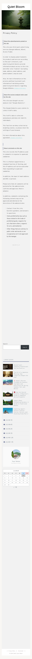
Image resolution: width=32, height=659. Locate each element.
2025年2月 (8, 429)
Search (5, 344)
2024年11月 (9, 442)
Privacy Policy (12, 651)
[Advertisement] (16, 292)
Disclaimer (21, 651)
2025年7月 (8, 420)
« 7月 (15, 487)
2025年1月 (8, 433)
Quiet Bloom (16, 6)
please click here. (20, 88)
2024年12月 (9, 438)
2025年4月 (8, 424)
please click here (16, 138)
